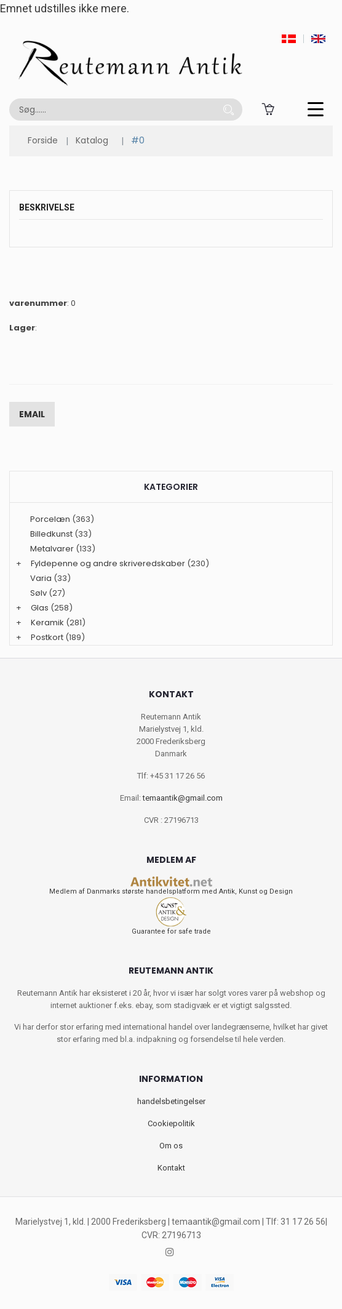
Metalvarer (52, 548)
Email (32, 414)
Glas (40, 608)
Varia (41, 578)
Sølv (38, 593)
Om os (171, 1145)
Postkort (47, 637)
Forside (43, 140)
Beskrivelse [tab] (46, 207)
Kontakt (171, 1167)
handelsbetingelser (171, 1101)
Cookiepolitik (171, 1123)
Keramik (47, 622)
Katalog (92, 140)
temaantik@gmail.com (183, 798)
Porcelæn (50, 519)
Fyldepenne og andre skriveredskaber (108, 563)
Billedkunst (51, 534)
